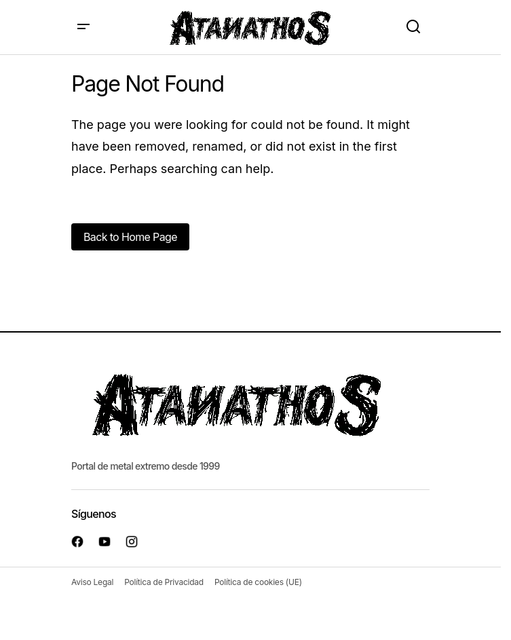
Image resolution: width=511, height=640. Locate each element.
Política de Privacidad (164, 582)
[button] (83, 27)
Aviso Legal (92, 582)
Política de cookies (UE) (258, 582)
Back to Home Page (130, 237)
